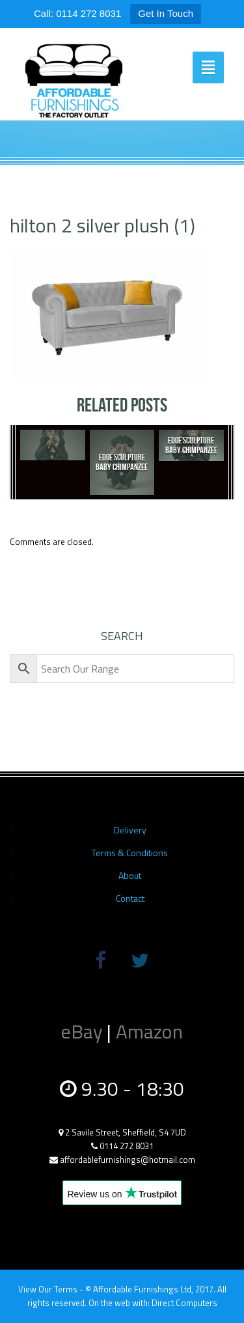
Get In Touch (165, 13)
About (129, 875)
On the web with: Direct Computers (152, 1302)
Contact (130, 898)
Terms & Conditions (130, 852)
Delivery (130, 830)
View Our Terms (47, 1289)
